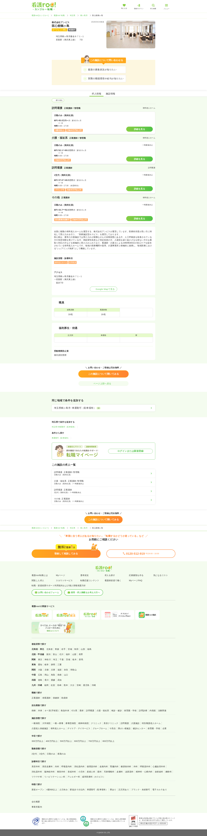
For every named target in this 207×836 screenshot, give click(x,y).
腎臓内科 (114, 766)
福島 (89, 649)
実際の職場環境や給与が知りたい (105, 78)
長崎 (59, 685)
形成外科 (72, 772)
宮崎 (79, 685)
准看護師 (46, 698)
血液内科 (104, 766)
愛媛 (53, 680)
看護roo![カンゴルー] (40, 15)
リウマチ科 (37, 777)
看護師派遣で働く (113, 580)
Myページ (60, 575)
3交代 (42, 754)
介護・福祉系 (103, 710)
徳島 (40, 680)
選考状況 (84, 575)
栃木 (74, 659)
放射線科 (159, 772)
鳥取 (53, 675)
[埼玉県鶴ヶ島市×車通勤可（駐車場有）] (103, 408)
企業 (164, 728)
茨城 (68, 659)
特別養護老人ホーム (151, 723)
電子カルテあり (159, 789)
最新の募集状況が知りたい (102, 69)
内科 (57, 766)
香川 (47, 680)
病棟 (34, 710)
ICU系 (74, 710)
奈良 (66, 670)
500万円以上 (66, 741)
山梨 (74, 654)
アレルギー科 (73, 777)
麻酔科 (168, 772)
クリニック (96, 723)
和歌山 (73, 670)
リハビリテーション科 (54, 777)
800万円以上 (109, 741)
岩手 (63, 649)
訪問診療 (143, 710)
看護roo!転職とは (40, 575)
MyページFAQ (135, 580)
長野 (81, 654)
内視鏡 (153, 710)
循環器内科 (92, 766)
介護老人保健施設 (40, 728)
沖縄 (94, 685)
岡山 (47, 675)
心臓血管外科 (159, 766)
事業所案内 (37, 807)
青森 (57, 649)
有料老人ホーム (58, 728)
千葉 (62, 659)
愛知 (40, 664)
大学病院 (46, 723)
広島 (40, 675)
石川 (61, 654)
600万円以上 (80, 741)
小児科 (81, 772)
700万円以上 (94, 741)
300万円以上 (38, 741)
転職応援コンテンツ (89, 580)
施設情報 (110, 93)
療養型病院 (71, 723)
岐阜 (47, 664)
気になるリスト (160, 575)
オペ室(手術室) (52, 710)
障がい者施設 (124, 728)
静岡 (53, 664)
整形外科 (61, 772)
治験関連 (162, 710)
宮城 (70, 649)
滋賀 (59, 670)
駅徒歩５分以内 (77, 789)
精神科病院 (83, 723)
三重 (59, 664)
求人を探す (110, 575)
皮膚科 (120, 772)
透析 (81, 710)
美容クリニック (111, 723)
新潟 (48, 654)
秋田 (76, 649)
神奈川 (48, 659)
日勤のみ (51, 754)
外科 (136, 766)
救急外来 (65, 710)
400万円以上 (52, 741)
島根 (59, 675)
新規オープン (38, 789)
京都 (47, 670)
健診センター (139, 728)
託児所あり (124, 789)
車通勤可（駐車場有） (61, 438)
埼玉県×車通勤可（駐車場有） (64, 427)
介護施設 (135, 723)
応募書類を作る (136, 575)
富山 (55, 654)
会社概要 (36, 802)
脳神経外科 (49, 772)
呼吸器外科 (145, 766)
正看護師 (36, 698)
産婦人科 (91, 772)
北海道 (49, 649)
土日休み (63, 789)
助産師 (64, 698)
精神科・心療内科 (144, 772)
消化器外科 (37, 772)
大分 (72, 685)
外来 (40, 710)
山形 (83, 649)
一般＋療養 (58, 723)
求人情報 (96, 93)
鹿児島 (86, 685)
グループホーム (100, 728)
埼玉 (55, 659)
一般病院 (36, 723)
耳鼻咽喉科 (109, 772)
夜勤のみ (61, 754)
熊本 (66, 685)
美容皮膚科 (47, 766)
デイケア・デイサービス (78, 728)
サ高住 (113, 728)
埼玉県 (72, 15)
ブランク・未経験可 (140, 789)
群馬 (81, 659)
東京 (40, 659)
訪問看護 (90, 710)
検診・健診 (116, 710)
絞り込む (58, 100)
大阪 (40, 670)
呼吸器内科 (66, 766)
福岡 (46, 685)
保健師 (56, 698)
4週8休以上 (51, 789)
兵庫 (53, 670)
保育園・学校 (130, 710)
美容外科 (36, 766)
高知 (59, 680)
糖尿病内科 (126, 766)
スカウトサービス (64, 580)
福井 (68, 654)
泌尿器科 (129, 772)
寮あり (113, 789)
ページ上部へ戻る (103, 383)
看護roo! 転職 (59, 15)
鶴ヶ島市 (84, 15)
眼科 (99, 772)
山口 (66, 675)
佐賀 (53, 685)
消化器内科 (79, 766)
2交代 (34, 754)
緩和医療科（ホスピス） (93, 777)
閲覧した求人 (38, 580)
